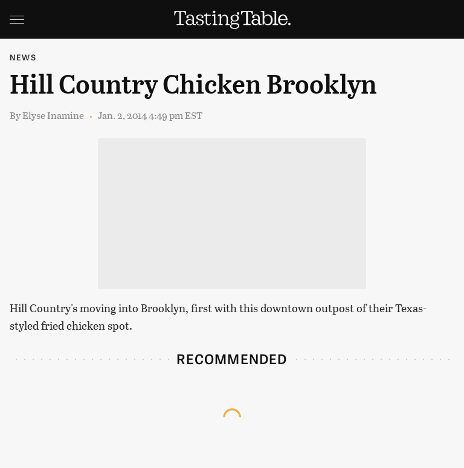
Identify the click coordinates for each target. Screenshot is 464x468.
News (23, 57)
